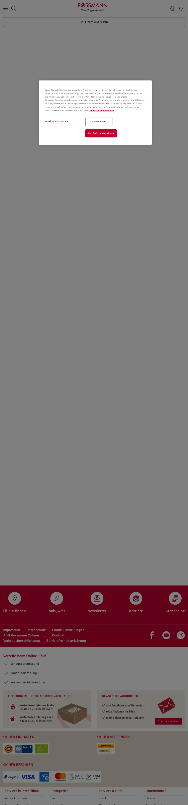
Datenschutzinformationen (101, 111)
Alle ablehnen (98, 122)
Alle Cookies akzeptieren (101, 133)
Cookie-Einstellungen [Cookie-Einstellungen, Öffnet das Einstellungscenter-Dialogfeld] (56, 121)
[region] (95, 112)
